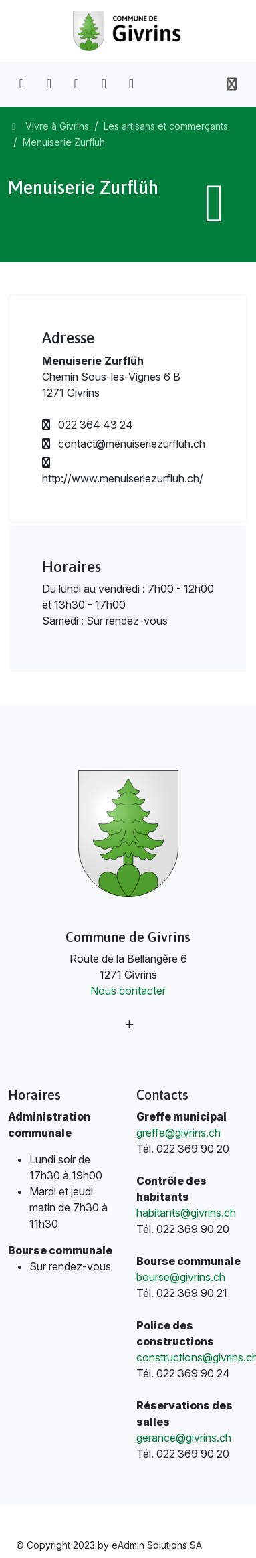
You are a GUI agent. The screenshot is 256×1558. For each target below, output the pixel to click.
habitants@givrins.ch (186, 1213)
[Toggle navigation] (231, 84)
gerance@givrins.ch (183, 1437)
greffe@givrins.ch (178, 1132)
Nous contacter (128, 990)
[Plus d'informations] (128, 1025)
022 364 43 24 (87, 424)
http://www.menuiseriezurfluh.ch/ (122, 471)
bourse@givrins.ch (180, 1277)
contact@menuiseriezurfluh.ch (123, 443)
